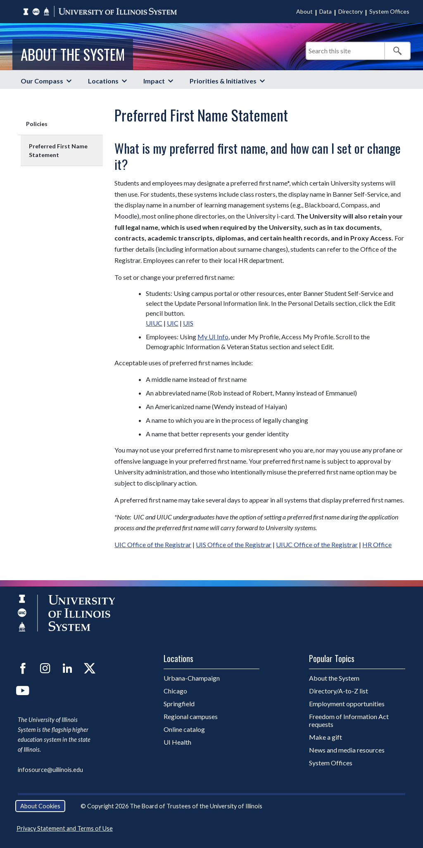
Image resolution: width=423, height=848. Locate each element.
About (304, 11)
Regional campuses (191, 716)
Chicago (175, 691)
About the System (73, 54)
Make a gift (325, 737)
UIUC (154, 323)
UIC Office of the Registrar (152, 544)
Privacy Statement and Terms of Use (65, 828)
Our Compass (42, 81)
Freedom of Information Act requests (349, 720)
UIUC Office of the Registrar (317, 544)
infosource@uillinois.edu (50, 769)
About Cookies (40, 806)
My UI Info (212, 337)
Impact (154, 81)
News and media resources (347, 750)
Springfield (179, 703)
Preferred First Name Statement (58, 150)
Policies (37, 123)
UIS (188, 323)
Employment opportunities (347, 703)
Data (325, 11)
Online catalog (184, 729)
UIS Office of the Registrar (233, 544)
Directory (350, 11)
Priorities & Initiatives (223, 81)
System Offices (389, 11)
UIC (172, 323)
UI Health (177, 742)
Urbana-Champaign (192, 678)
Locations (103, 81)
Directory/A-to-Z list (338, 691)
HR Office (377, 544)
